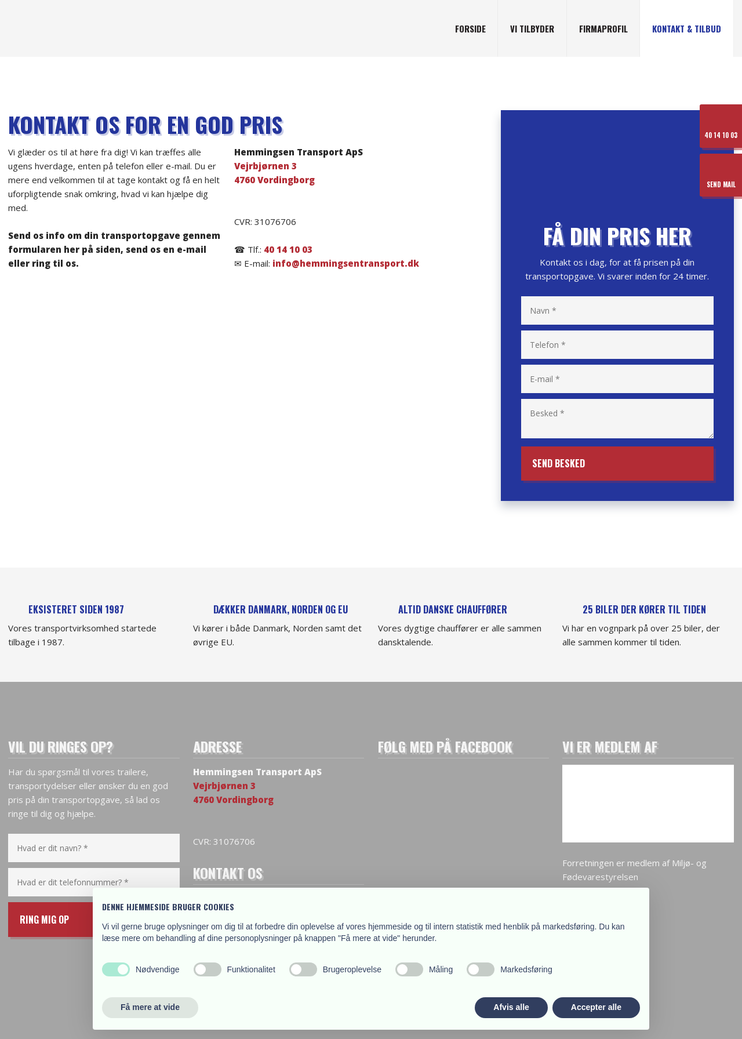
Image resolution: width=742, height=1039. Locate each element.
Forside (470, 28)
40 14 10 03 (288, 249)
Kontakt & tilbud (686, 28)
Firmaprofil (603, 28)
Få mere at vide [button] (150, 1007)
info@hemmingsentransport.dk (345, 263)
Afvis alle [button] (511, 1007)
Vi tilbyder (532, 28)
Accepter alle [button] (596, 1007)
